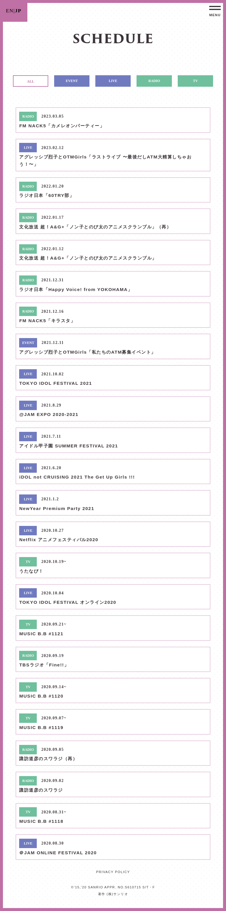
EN (10, 11)
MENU (215, 15)
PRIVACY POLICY (113, 872)
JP (18, 11)
